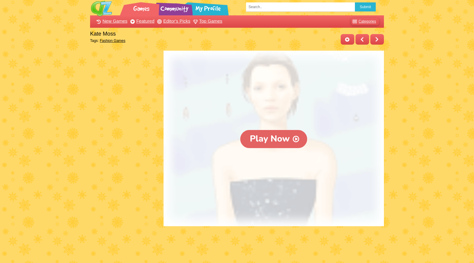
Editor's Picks (173, 21)
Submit (365, 7)
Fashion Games (112, 41)
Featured (141, 21)
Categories (363, 21)
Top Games (207, 21)
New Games (111, 21)
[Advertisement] (125, 141)
